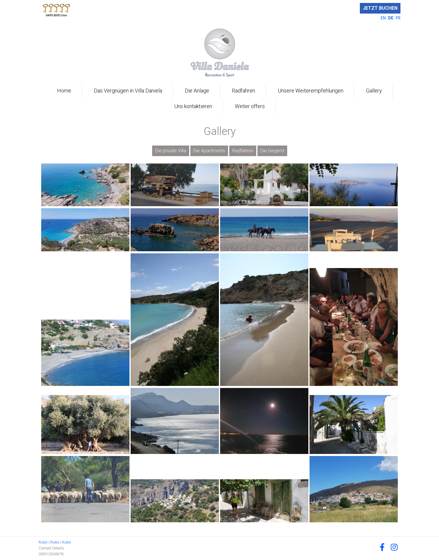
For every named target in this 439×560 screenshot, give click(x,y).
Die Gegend (272, 150)
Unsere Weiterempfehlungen (310, 90)
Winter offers (250, 106)
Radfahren (243, 90)
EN (384, 18)
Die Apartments (209, 150)
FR (398, 18)
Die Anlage (197, 90)
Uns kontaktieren (193, 106)
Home (64, 90)
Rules (43, 542)
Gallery (374, 90)
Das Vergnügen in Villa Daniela (128, 90)
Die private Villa (170, 150)
